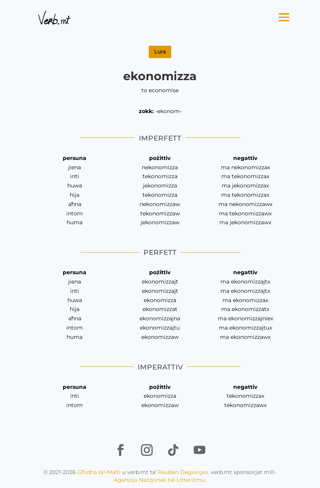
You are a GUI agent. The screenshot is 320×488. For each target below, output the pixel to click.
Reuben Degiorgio (183, 472)
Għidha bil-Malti (98, 472)
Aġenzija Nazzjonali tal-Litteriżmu (159, 479)
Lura (160, 51)
